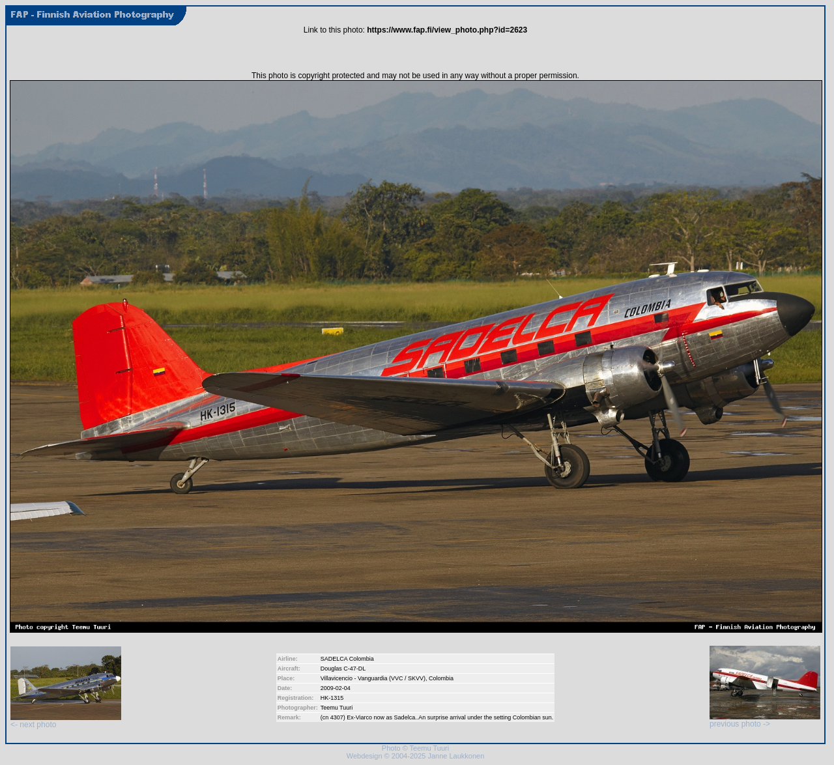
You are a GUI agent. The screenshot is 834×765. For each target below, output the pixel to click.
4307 (336, 717)
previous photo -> (765, 720)
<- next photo (65, 721)
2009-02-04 (336, 688)
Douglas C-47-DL (343, 668)
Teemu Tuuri (337, 707)
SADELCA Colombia (347, 659)
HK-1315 (332, 698)
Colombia (441, 678)
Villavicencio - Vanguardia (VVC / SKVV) (373, 678)
